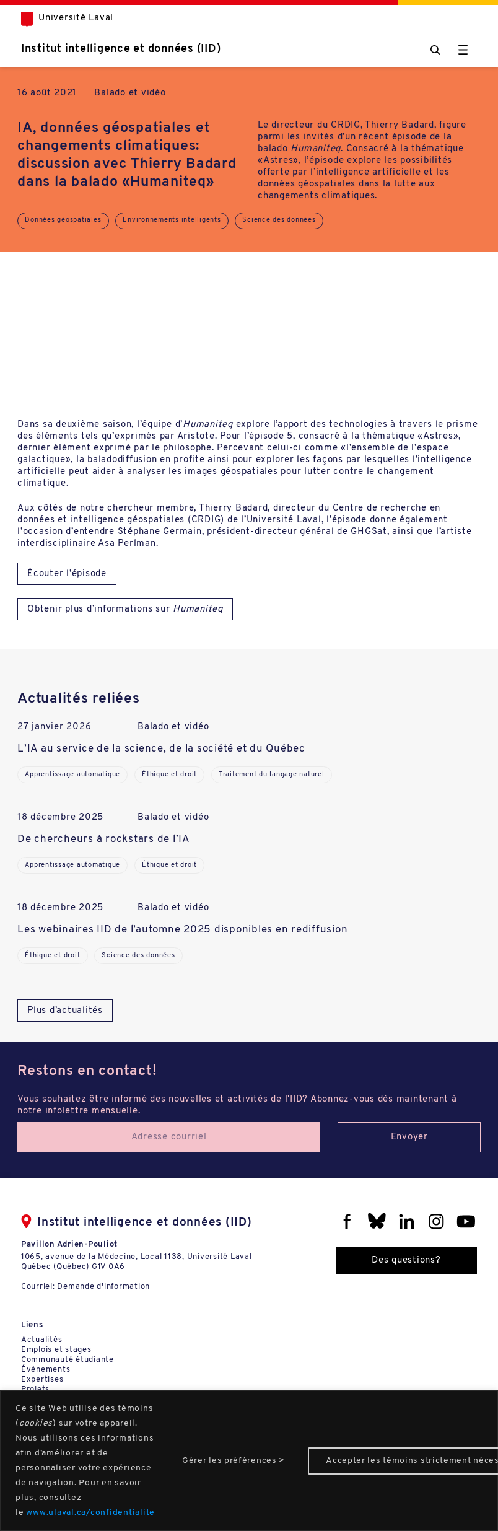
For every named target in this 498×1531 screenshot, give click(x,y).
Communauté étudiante (67, 1360)
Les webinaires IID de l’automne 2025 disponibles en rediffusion (182, 929)
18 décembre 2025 (60, 817)
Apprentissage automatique (72, 774)
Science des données (278, 220)
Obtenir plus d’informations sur (125, 609)
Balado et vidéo (129, 93)
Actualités (42, 1340)
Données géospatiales (63, 220)
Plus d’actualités (65, 1011)
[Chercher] (435, 50)
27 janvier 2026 (54, 727)
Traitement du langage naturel (272, 774)
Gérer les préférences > (233, 1460)
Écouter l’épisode (67, 574)
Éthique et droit (169, 774)
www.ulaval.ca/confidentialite (90, 1512)
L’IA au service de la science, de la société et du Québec (161, 749)
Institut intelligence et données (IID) (121, 49)
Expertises (42, 1379)
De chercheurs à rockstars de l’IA (103, 839)
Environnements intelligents (172, 220)
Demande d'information (103, 1287)
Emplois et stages (56, 1350)
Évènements (46, 1370)
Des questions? (406, 1260)
